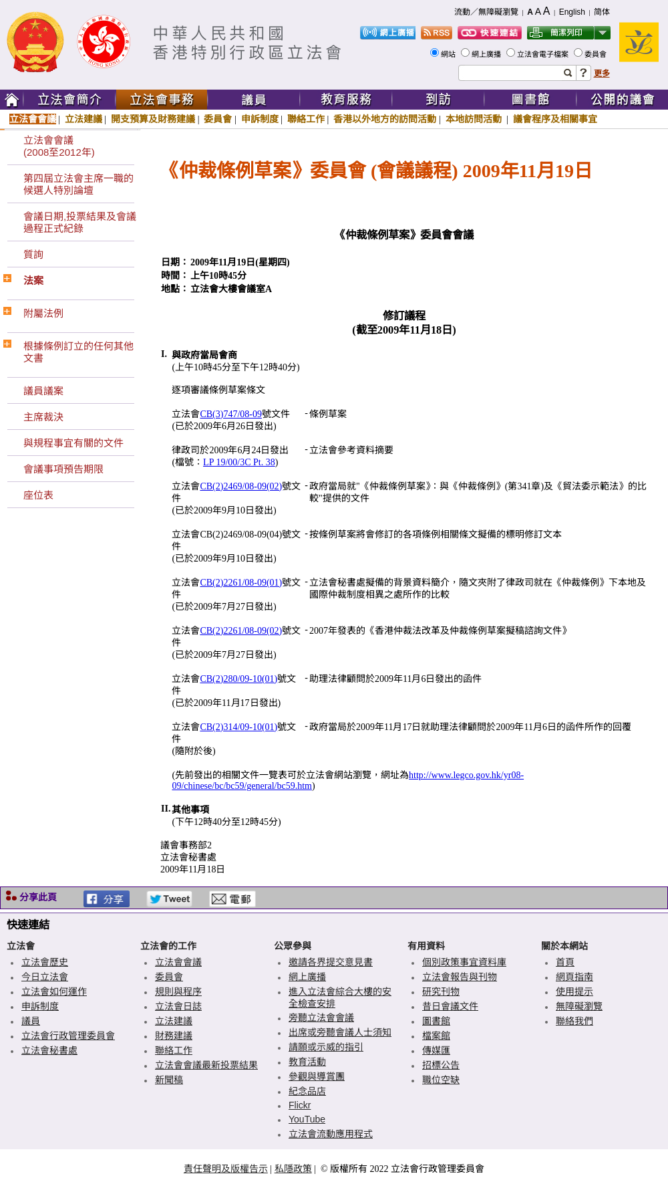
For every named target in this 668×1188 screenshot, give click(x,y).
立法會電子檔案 (543, 54)
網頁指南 (574, 976)
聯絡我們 (574, 1021)
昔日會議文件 (450, 1006)
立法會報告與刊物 (459, 976)
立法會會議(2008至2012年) (59, 146)
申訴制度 (260, 119)
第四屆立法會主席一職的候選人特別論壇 (78, 184)
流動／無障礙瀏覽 (486, 12)
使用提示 (574, 991)
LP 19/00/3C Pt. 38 (239, 462)
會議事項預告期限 (63, 469)
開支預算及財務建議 (153, 119)
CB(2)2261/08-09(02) (241, 631)
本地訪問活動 (475, 119)
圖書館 (436, 1021)
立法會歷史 (44, 962)
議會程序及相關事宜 (555, 119)
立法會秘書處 (49, 1050)
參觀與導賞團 (317, 1076)
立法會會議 (32, 119)
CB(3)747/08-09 (231, 414)
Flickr (300, 1105)
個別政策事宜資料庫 (464, 962)
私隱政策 (293, 1168)
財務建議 (173, 1035)
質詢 (33, 254)
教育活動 (307, 1061)
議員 (30, 1021)
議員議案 (43, 390)
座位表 (38, 495)
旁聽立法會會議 (321, 1017)
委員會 (596, 54)
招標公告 (441, 1065)
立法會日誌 (178, 1006)
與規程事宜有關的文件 (73, 443)
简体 (602, 12)
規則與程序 (178, 991)
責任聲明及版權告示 (226, 1168)
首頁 (565, 962)
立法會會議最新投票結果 (206, 1065)
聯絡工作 (306, 119)
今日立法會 (44, 976)
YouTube (307, 1119)
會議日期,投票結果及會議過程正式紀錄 (79, 222)
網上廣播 (487, 54)
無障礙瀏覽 (579, 1006)
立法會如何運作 (54, 991)
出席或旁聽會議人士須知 (340, 1032)
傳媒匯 (436, 1050)
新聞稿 (169, 1079)
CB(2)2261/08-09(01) (241, 583)
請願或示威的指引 (326, 1047)
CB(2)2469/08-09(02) (241, 486)
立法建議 (83, 119)
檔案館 (436, 1035)
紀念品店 (307, 1091)
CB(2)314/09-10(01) (238, 727)
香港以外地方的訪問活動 (384, 119)
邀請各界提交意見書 (331, 962)
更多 (602, 73)
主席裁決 (43, 417)
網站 (449, 54)
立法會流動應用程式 (331, 1133)
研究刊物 (441, 991)
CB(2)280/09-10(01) (238, 679)
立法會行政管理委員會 (68, 1035)
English (572, 12)
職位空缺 (441, 1079)
